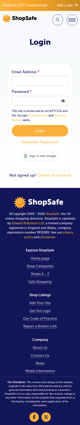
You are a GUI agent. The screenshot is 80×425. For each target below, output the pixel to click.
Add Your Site (40, 303)
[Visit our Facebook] (34, 417)
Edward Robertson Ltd (28, 223)
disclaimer (47, 237)
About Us (40, 347)
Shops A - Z (40, 274)
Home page (40, 258)
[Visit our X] (46, 417)
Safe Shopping (40, 282)
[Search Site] (57, 19)
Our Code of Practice (40, 318)
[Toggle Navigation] (72, 19)
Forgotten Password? (40, 142)
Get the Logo (40, 311)
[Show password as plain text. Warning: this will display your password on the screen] (63, 101)
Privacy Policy (38, 115)
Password (22, 91)
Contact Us (40, 355)
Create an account (54, 175)
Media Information (40, 371)
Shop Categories (40, 266)
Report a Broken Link (40, 326)
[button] (40, 156)
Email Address (25, 72)
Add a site (67, 5)
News (40, 363)
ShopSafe (52, 213)
